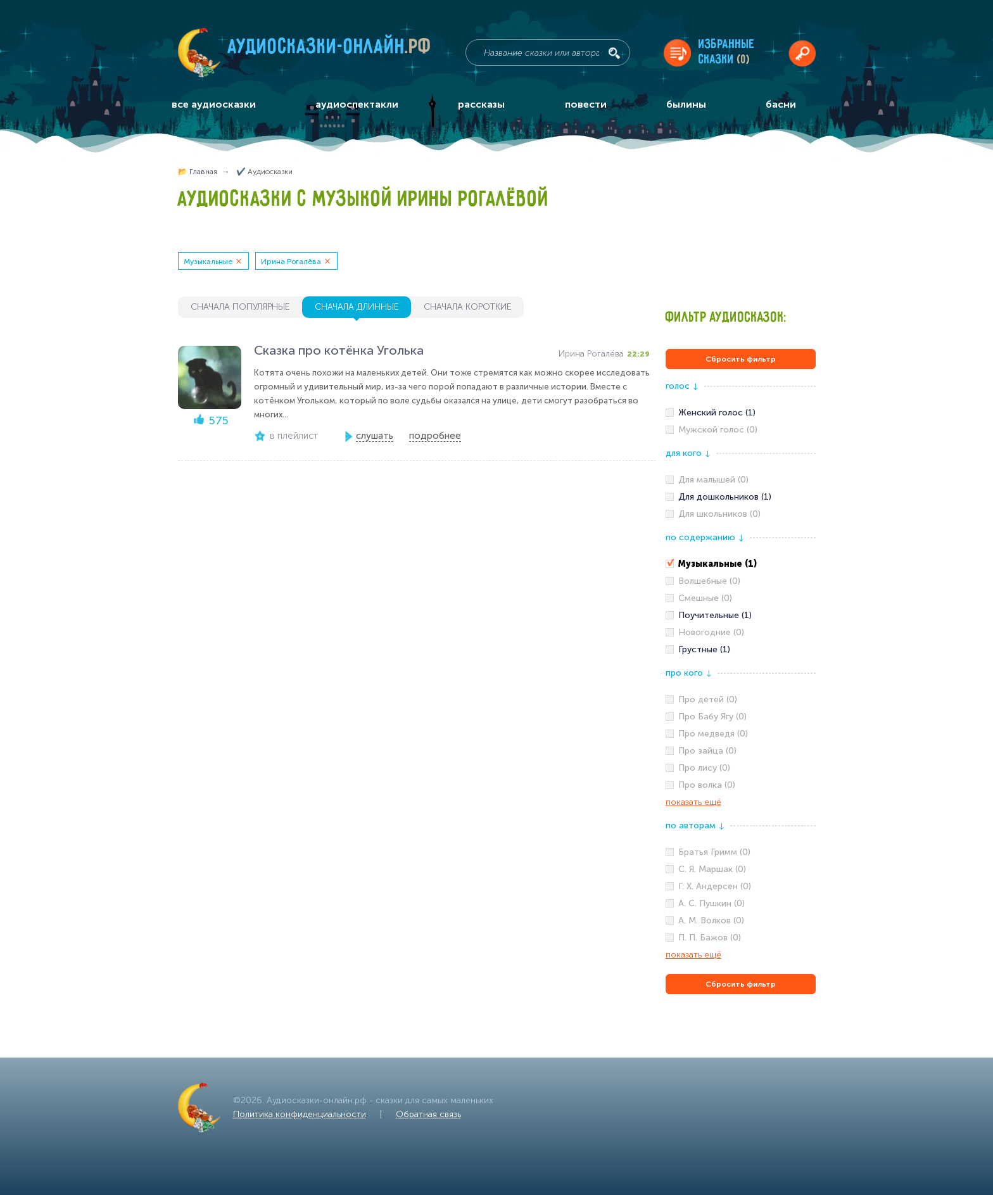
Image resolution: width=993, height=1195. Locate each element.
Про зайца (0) (707, 750)
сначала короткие (467, 306)
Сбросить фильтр (740, 359)
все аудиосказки (214, 104)
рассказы (481, 104)
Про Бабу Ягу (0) (712, 716)
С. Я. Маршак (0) (712, 869)
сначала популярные (240, 306)
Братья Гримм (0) (714, 852)
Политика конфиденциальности (299, 1114)
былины (686, 104)
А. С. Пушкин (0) (711, 903)
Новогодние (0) (711, 632)
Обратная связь (428, 1114)
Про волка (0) (706, 785)
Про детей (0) (707, 699)
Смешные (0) (705, 598)
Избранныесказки (727, 52)
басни (781, 104)
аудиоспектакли (356, 104)
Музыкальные (208, 261)
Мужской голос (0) (717, 429)
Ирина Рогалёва (291, 261)
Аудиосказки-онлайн (330, 50)
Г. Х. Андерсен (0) (714, 886)
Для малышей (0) (713, 479)
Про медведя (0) (713, 733)
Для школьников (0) (719, 514)
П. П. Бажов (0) (709, 937)
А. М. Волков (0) (711, 920)
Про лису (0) (704, 767)
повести (586, 104)
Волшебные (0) (709, 581)
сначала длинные (356, 306)
